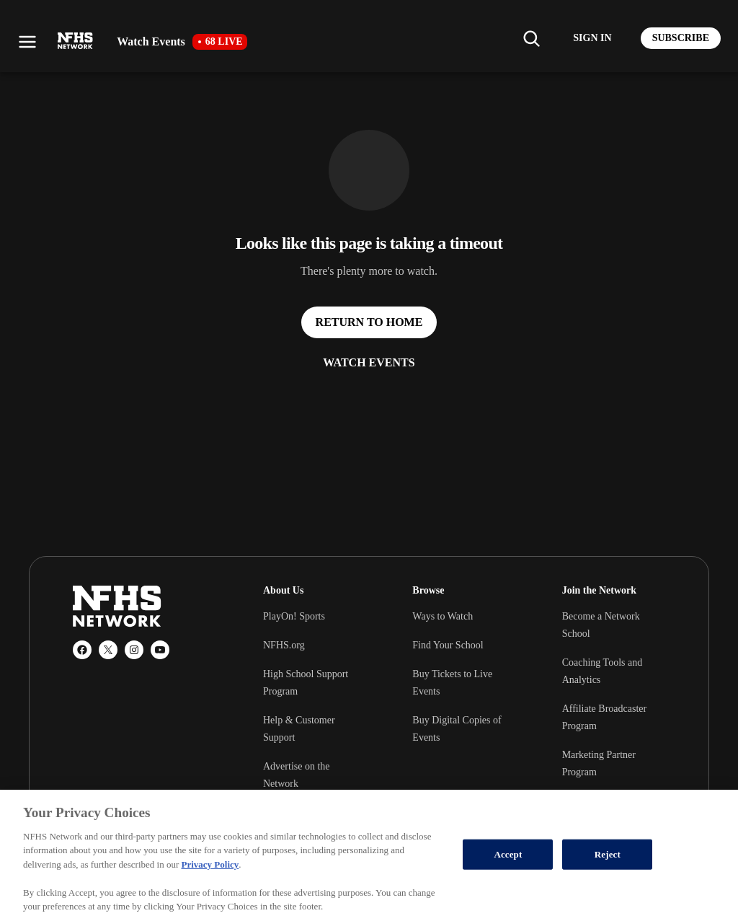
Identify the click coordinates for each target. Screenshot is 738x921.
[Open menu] (27, 42)
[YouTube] (160, 649)
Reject (608, 854)
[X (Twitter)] (108, 649)
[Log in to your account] (592, 38)
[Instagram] (134, 649)
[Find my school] (531, 38)
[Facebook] (82, 649)
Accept (508, 854)
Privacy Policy (210, 864)
